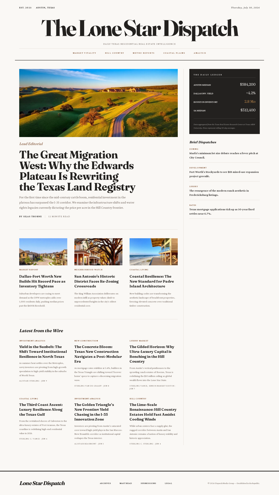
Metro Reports (144, 53)
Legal (168, 483)
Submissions (148, 483)
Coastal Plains (174, 53)
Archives (105, 483)
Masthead (126, 483)
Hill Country (114, 53)
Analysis (200, 53)
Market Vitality (84, 53)
